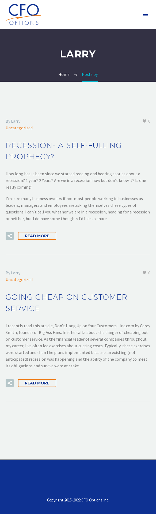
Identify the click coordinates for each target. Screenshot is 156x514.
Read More (37, 235)
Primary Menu (145, 14)
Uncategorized (19, 127)
